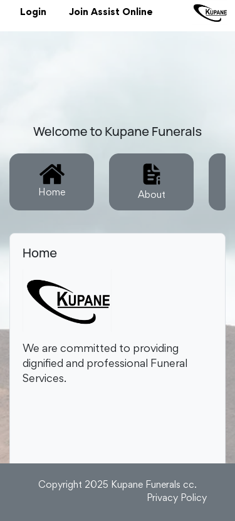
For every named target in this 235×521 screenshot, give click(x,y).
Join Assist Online (111, 12)
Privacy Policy (177, 498)
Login (33, 12)
